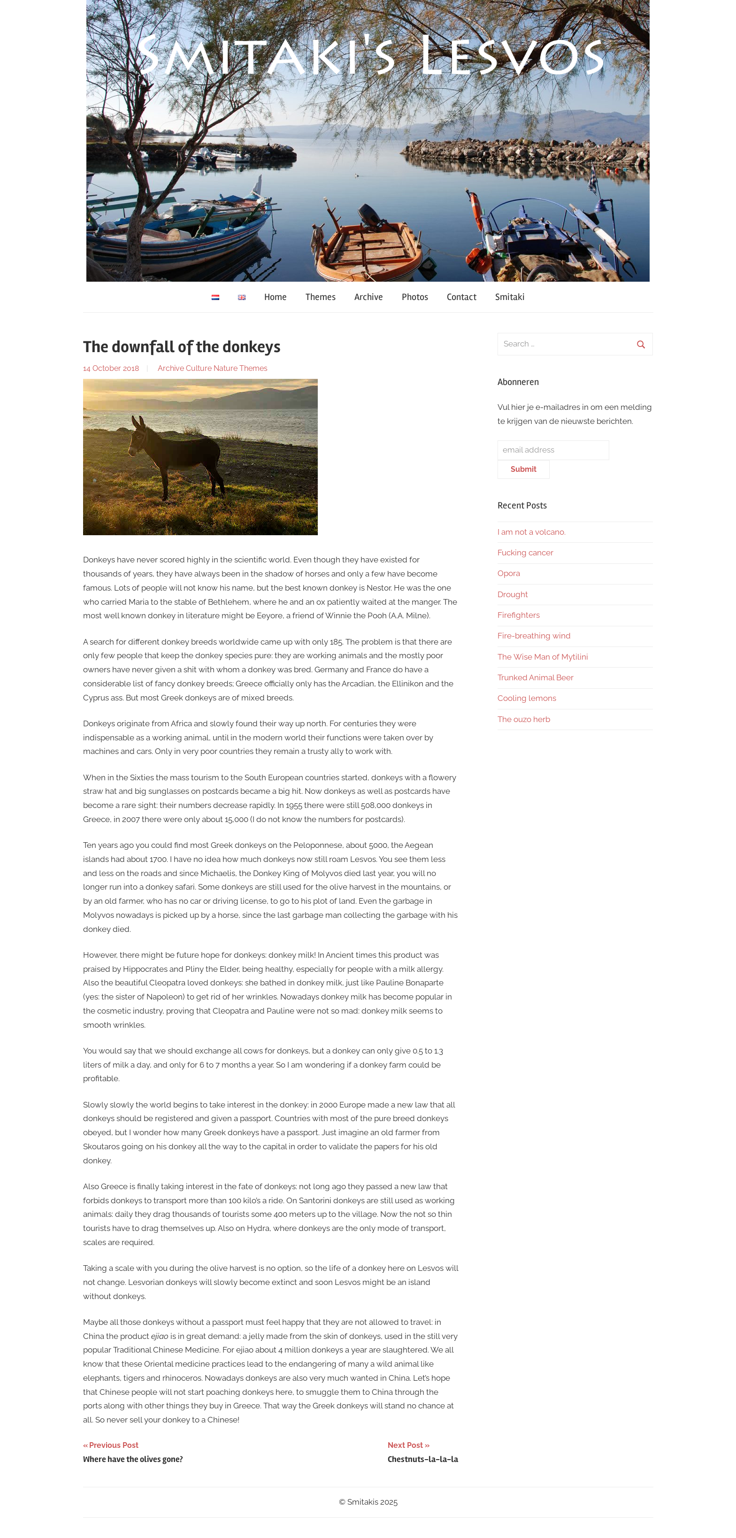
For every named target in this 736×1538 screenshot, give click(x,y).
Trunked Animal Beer (536, 677)
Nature (226, 368)
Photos (415, 297)
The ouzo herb (524, 719)
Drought (513, 594)
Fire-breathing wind (534, 635)
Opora (509, 573)
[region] (368, 141)
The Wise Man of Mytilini (543, 656)
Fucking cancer (525, 552)
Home (275, 297)
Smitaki (510, 297)
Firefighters (519, 615)
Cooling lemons (527, 698)
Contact (461, 297)
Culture (199, 368)
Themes (321, 297)
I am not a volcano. (532, 532)
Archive (368, 297)
